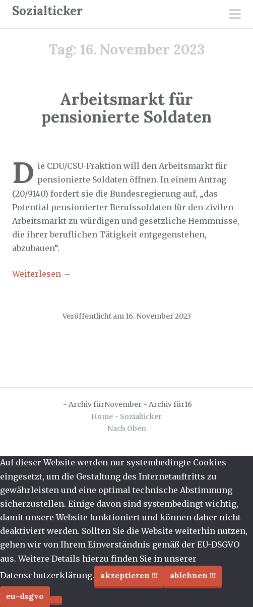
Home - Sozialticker (126, 416)
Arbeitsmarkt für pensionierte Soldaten (126, 108)
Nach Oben (126, 428)
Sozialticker (47, 11)
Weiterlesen (41, 274)
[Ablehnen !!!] (56, 599)
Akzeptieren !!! (129, 575)
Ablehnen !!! (193, 575)
